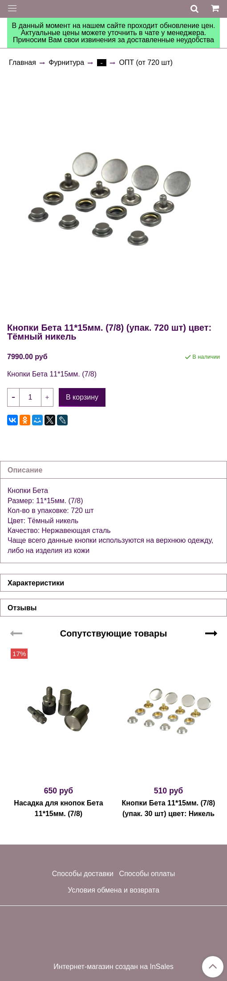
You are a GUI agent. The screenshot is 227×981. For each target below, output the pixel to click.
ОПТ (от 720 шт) (145, 62)
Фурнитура (66, 62)
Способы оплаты (147, 873)
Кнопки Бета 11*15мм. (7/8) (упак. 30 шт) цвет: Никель (168, 808)
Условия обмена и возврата (113, 890)
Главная (22, 62)
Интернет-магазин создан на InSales (113, 966)
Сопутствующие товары (113, 633)
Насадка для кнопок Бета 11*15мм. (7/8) (58, 808)
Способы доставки (83, 873)
